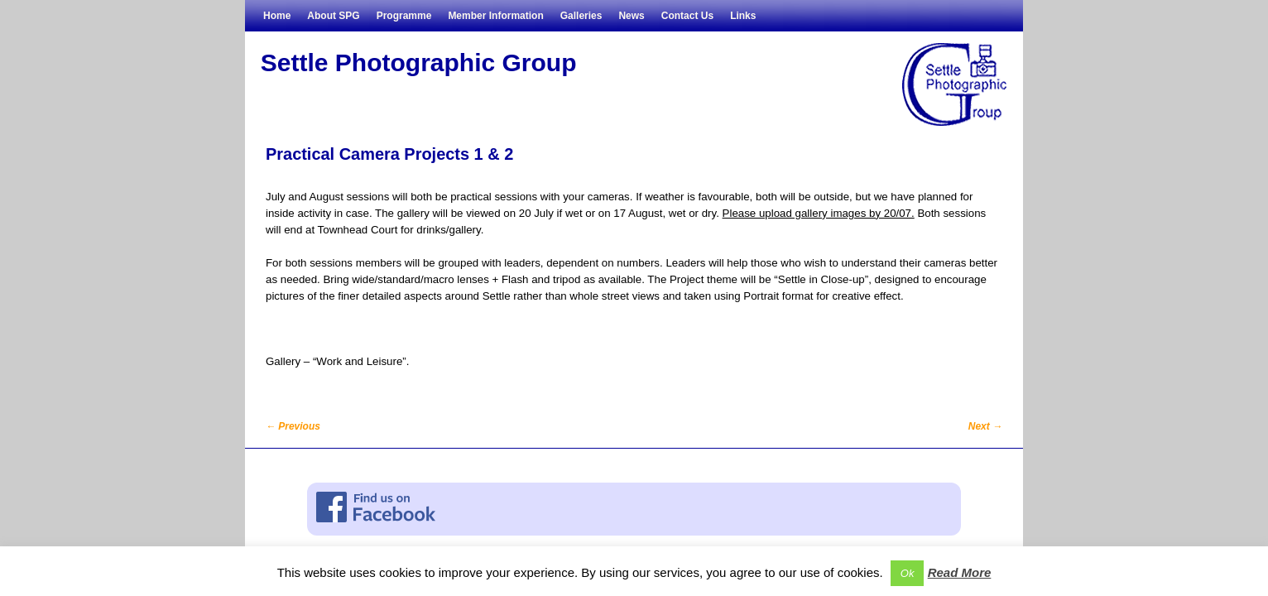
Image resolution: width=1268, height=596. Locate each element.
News (631, 16)
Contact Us (687, 16)
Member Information (495, 16)
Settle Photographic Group (419, 62)
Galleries (581, 16)
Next (985, 426)
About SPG (333, 16)
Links (743, 16)
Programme (404, 16)
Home (277, 16)
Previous (293, 426)
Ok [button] (908, 573)
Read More (960, 572)
